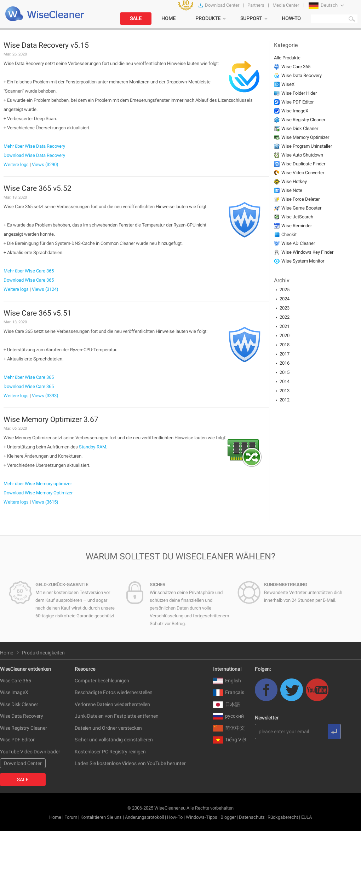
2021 (285, 326)
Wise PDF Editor (297, 102)
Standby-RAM (92, 446)
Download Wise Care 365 (29, 280)
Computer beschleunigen (102, 680)
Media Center (286, 5)
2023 (285, 308)
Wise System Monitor (302, 261)
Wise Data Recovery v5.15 (46, 45)
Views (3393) (45, 395)
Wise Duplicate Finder (303, 163)
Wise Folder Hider (299, 93)
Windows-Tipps (201, 817)
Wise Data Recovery (301, 75)
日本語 (226, 704)
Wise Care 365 (295, 66)
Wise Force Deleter (300, 199)
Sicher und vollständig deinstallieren (114, 739)
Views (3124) (45, 289)
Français (228, 692)
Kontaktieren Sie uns (101, 817)
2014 (285, 381)
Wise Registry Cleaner (303, 119)
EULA (306, 817)
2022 (285, 317)
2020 (285, 335)
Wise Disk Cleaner (299, 128)
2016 (285, 363)
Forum (70, 817)
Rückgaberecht (283, 817)
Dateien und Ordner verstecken (108, 728)
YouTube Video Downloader (30, 751)
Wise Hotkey (294, 181)
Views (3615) (45, 502)
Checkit (289, 234)
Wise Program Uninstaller (306, 146)
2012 (285, 399)
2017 (285, 354)
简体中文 (229, 728)
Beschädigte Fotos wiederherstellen (114, 692)
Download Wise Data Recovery (34, 155)
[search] (334, 18)
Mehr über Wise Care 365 (29, 271)
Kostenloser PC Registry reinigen (110, 751)
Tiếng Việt (230, 739)
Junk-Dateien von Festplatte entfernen (117, 716)
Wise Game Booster (301, 208)
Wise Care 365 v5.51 (37, 313)
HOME (168, 18)
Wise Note (291, 190)
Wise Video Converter (302, 172)
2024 (285, 298)
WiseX (287, 84)
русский (228, 716)
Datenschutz (251, 817)
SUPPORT (251, 18)
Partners (255, 5)
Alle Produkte (287, 57)
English (227, 680)
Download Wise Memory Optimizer (38, 492)
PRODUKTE (207, 18)
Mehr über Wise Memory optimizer (38, 483)
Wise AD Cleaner (298, 243)
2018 (285, 344)
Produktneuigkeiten (43, 653)
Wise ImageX (294, 110)
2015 (285, 372)
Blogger (228, 817)
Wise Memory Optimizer (305, 137)
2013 (285, 390)
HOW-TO (291, 18)
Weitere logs (16, 164)
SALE (136, 18)
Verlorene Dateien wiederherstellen (112, 704)
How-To (175, 817)
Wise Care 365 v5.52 (37, 188)
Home (6, 653)
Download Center (222, 5)
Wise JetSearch (297, 216)
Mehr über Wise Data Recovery (34, 146)
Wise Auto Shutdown (302, 155)
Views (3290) (45, 164)
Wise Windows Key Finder (307, 252)
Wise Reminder (296, 225)
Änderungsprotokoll (144, 817)
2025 (285, 289)
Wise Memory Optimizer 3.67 (51, 419)
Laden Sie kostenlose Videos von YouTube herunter (130, 763)
